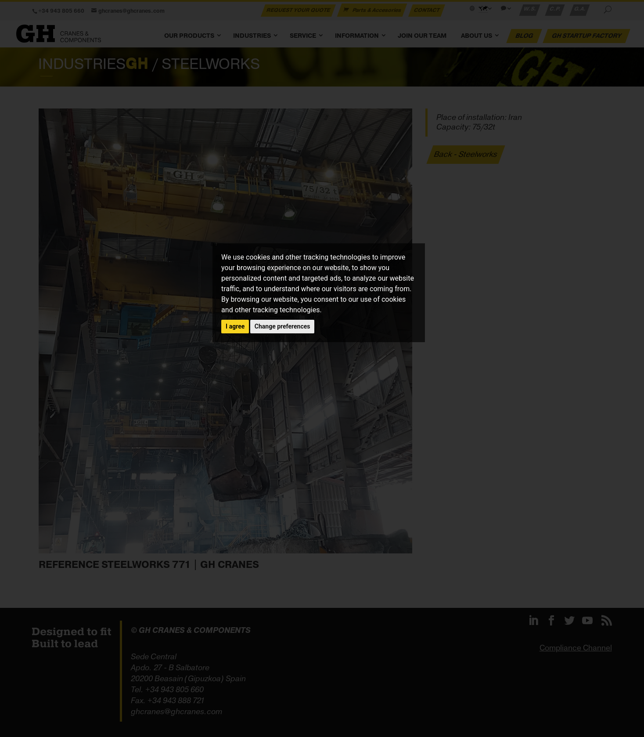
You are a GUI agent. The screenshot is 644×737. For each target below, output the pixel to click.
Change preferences (282, 326)
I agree (235, 326)
